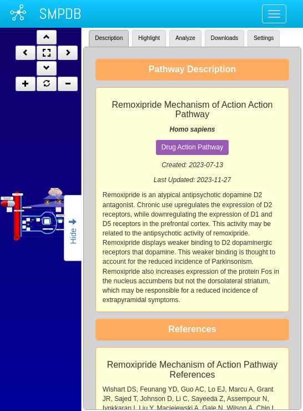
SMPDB (60, 13)
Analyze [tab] (185, 38)
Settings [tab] (264, 38)
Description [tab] (109, 38)
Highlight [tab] (149, 38)
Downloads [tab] (224, 38)
